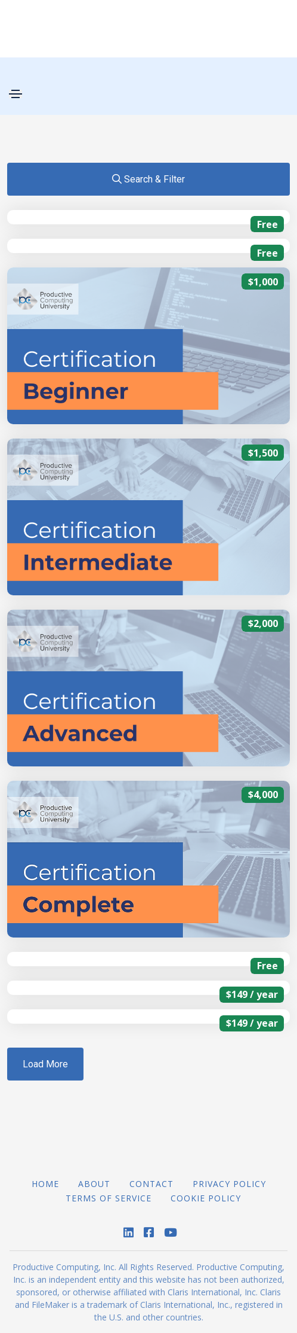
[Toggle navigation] (15, 94)
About (94, 1183)
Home (45, 1183)
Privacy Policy (229, 1183)
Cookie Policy (206, 1198)
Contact (151, 1183)
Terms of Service (108, 1198)
